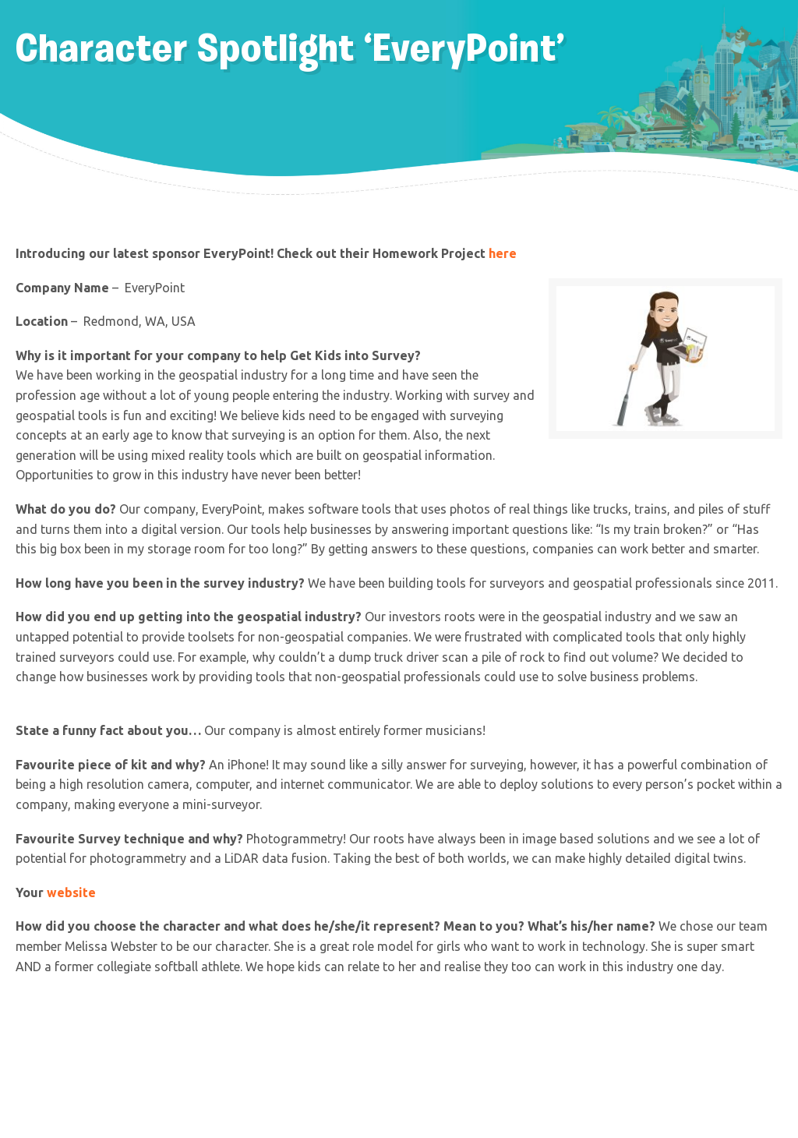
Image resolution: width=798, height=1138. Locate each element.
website (71, 892)
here (504, 253)
